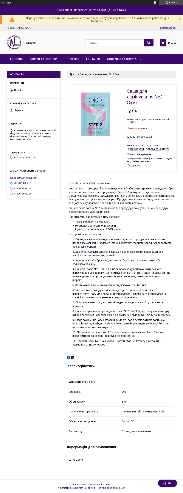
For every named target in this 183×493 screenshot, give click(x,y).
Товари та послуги (43, 59)
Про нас (73, 59)
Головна (16, 59)
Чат (167, 483)
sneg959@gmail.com (25, 177)
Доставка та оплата (122, 59)
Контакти (93, 59)
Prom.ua (109, 484)
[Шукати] (148, 42)
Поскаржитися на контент (81, 488)
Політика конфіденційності (111, 488)
